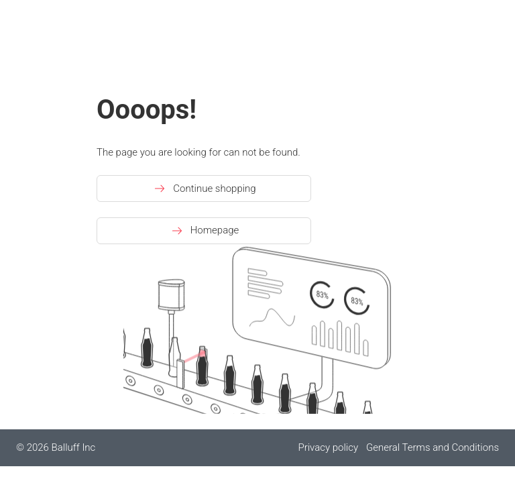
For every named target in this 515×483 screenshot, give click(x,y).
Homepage (204, 231)
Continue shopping (203, 188)
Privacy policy (328, 447)
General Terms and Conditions (432, 447)
